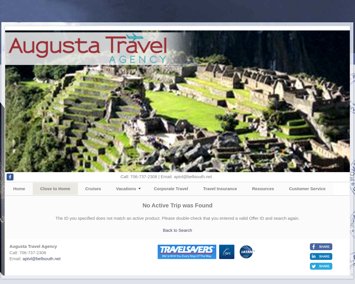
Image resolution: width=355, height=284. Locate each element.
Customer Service (307, 188)
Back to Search (177, 230)
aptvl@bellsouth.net (42, 258)
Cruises (93, 188)
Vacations (126, 188)
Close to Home (55, 188)
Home (19, 188)
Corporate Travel (171, 188)
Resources (263, 188)
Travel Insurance (220, 188)
